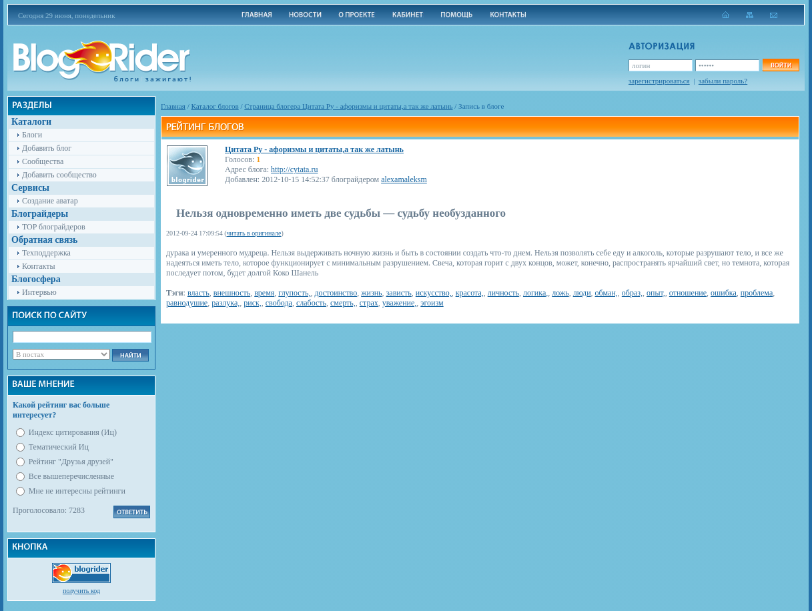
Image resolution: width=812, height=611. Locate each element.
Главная (173, 106)
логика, (535, 292)
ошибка (724, 292)
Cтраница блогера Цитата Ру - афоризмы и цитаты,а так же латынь (348, 106)
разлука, (226, 303)
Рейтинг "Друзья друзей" (71, 461)
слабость (311, 303)
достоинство (335, 292)
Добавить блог (46, 148)
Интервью (39, 292)
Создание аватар (50, 200)
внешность (232, 292)
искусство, (434, 292)
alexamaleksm (404, 179)
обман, (606, 292)
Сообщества (42, 161)
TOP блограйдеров (53, 226)
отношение (688, 292)
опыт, (656, 292)
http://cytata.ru (294, 169)
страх (369, 303)
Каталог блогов (215, 106)
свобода (279, 303)
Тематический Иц (59, 447)
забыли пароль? (723, 81)
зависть (399, 292)
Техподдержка (46, 252)
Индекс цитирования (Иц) (73, 432)
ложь (560, 292)
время (264, 292)
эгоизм (431, 303)
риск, (253, 303)
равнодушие (187, 303)
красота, (470, 292)
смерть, (343, 303)
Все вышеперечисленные (71, 476)
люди (582, 292)
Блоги (32, 134)
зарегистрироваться (659, 81)
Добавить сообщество (59, 174)
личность (503, 292)
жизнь (371, 292)
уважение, (399, 303)
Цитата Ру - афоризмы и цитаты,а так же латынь (314, 149)
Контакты (38, 266)
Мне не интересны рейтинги (77, 491)
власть (198, 292)
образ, (632, 292)
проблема (757, 292)
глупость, (294, 292)
